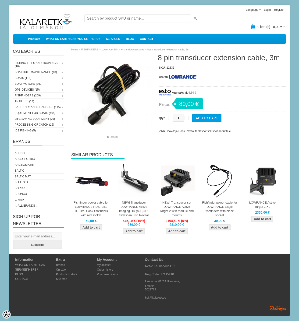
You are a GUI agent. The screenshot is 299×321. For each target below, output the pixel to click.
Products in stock (66, 274)
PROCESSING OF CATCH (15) (34, 124)
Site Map (61, 279)
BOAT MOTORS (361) (29, 83)
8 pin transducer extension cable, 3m (168, 49)
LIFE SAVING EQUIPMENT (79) (35, 118)
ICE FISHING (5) (25, 130)
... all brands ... (26, 205)
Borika (20, 188)
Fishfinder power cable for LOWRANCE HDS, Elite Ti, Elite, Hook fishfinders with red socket (91, 209)
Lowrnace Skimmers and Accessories (122, 49)
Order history (105, 269)
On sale (61, 269)
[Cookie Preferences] (6, 314)
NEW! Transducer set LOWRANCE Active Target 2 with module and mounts (177, 209)
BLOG (130, 39)
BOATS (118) (23, 78)
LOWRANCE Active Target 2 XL (262, 204)
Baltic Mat (23, 176)
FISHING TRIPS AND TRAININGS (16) (36, 64)
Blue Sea (21, 182)
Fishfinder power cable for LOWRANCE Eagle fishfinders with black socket (219, 209)
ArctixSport (25, 164)
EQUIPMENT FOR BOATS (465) (35, 113)
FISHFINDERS (89, 49)
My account (104, 265)
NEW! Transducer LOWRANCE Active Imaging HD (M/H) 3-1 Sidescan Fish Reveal (134, 209)
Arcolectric (25, 159)
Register (279, 9)
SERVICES (113, 39)
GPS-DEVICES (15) (27, 89)
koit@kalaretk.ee (155, 297)
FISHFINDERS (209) (28, 95)
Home (74, 49)
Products (34, 39)
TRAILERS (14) (24, 101)
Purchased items (107, 274)
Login (267, 9)
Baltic (19, 170)
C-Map (19, 199)
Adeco (20, 153)
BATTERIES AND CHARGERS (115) (38, 107)
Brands (60, 265)
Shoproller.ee (278, 308)
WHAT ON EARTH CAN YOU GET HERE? (73, 39)
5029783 (150, 289)
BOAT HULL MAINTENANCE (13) (36, 72)
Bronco (21, 194)
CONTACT (146, 39)
